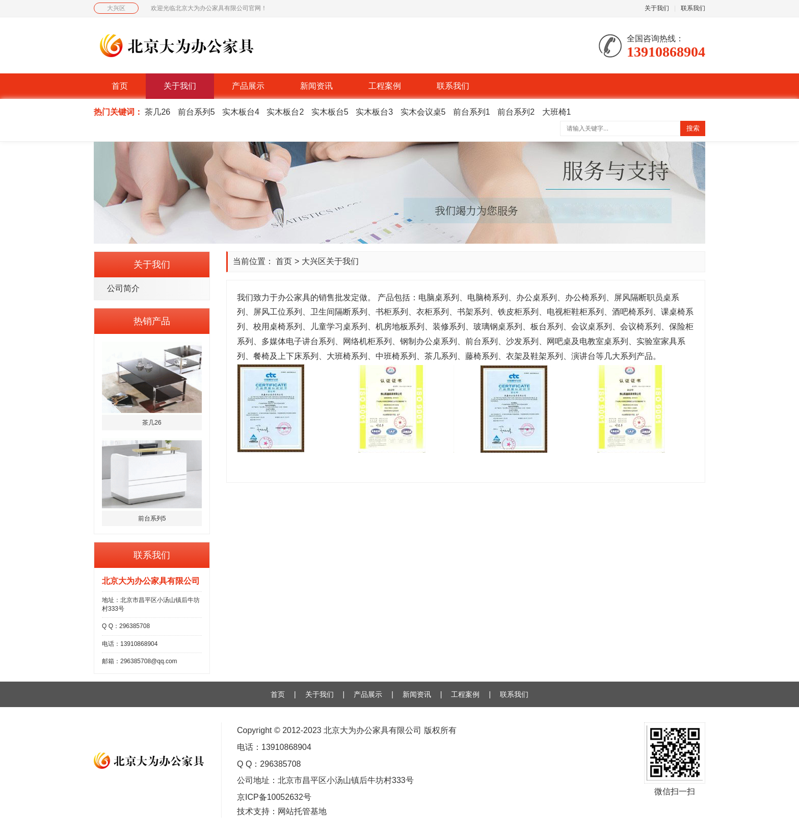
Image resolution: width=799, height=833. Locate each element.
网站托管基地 (302, 811)
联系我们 (693, 8)
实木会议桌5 (423, 112)
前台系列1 (471, 112)
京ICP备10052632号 (274, 797)
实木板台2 (285, 112)
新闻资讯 (316, 86)
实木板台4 (240, 112)
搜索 (693, 128)
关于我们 (657, 8)
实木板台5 (330, 112)
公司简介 (123, 288)
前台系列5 (196, 112)
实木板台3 (374, 112)
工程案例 (384, 86)
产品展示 (248, 86)
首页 (120, 86)
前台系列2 (516, 112)
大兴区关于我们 (330, 261)
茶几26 (157, 112)
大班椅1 (556, 112)
